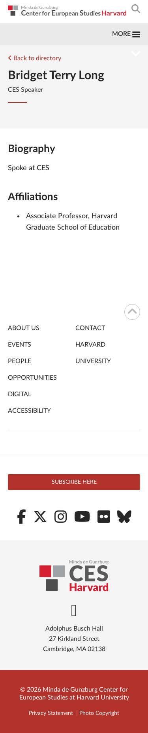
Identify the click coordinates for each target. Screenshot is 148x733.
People (19, 361)
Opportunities (32, 378)
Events (19, 344)
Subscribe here (74, 482)
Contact (90, 328)
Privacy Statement (51, 713)
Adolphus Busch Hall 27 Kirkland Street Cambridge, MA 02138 (74, 638)
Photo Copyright (99, 713)
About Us (23, 328)
